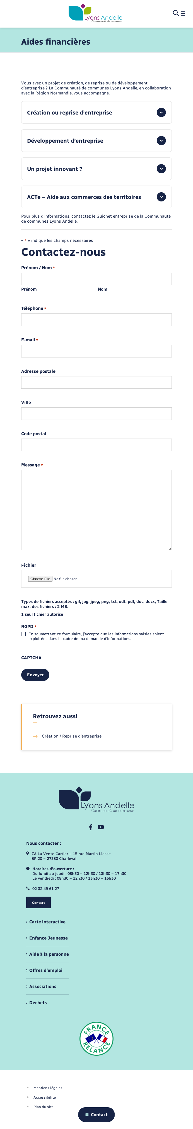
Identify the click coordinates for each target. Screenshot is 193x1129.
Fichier (28, 565)
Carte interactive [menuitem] (47, 921)
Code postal (33, 433)
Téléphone (33, 308)
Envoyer (35, 674)
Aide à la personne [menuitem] (49, 954)
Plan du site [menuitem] (43, 1107)
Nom (102, 289)
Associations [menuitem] (42, 986)
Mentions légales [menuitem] (47, 1088)
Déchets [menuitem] (38, 1002)
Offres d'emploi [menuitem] (45, 970)
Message (32, 465)
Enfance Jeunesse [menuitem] (48, 938)
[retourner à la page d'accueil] (95, 13)
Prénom (29, 289)
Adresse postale (38, 371)
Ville (26, 402)
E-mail (29, 340)
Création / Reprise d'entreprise (67, 736)
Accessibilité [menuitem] (44, 1097)
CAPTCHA (31, 657)
